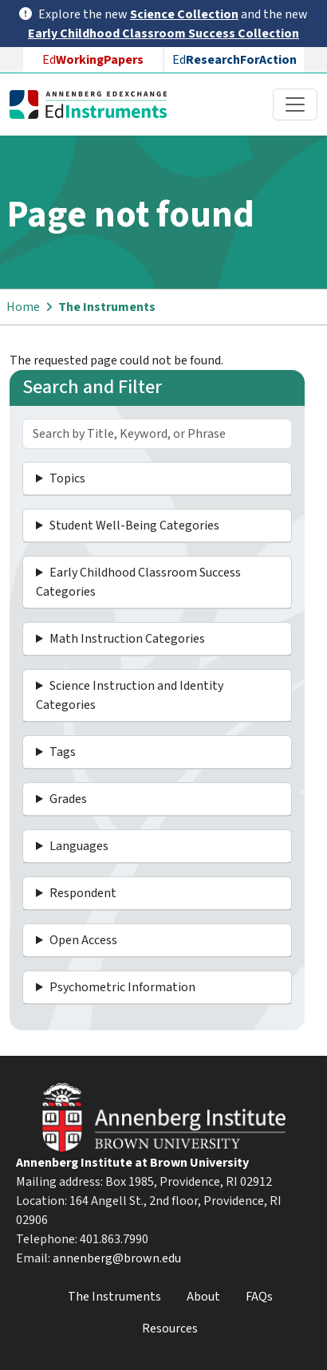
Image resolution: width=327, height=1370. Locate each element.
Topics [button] (67, 478)
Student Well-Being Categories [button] (134, 525)
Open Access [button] (83, 940)
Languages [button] (78, 846)
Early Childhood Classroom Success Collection (163, 33)
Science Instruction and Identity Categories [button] (129, 695)
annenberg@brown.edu (117, 1258)
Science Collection (184, 14)
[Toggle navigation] (295, 104)
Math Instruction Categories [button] (127, 639)
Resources (170, 1328)
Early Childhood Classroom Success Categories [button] (138, 582)
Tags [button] (62, 752)
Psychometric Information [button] (122, 987)
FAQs (259, 1296)
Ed (93, 60)
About (203, 1296)
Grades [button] (68, 799)
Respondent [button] (82, 893)
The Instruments (107, 307)
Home (23, 307)
